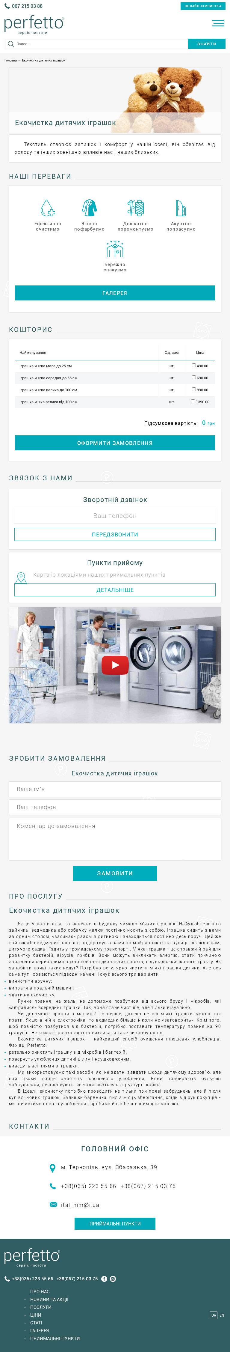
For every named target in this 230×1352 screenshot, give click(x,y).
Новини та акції (49, 1299)
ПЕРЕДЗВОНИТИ (115, 534)
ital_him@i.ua (80, 1205)
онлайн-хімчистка (203, 6)
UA (213, 1315)
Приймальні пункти (115, 1224)
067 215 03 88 (27, 6)
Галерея (114, 293)
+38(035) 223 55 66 (88, 1186)
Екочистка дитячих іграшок (43, 60)
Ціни (35, 1315)
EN (222, 1315)
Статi (36, 1323)
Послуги (41, 1307)
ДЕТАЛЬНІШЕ (115, 590)
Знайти (207, 44)
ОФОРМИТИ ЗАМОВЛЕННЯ (115, 443)
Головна (10, 60)
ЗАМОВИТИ (115, 873)
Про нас (40, 1291)
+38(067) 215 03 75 (148, 1186)
